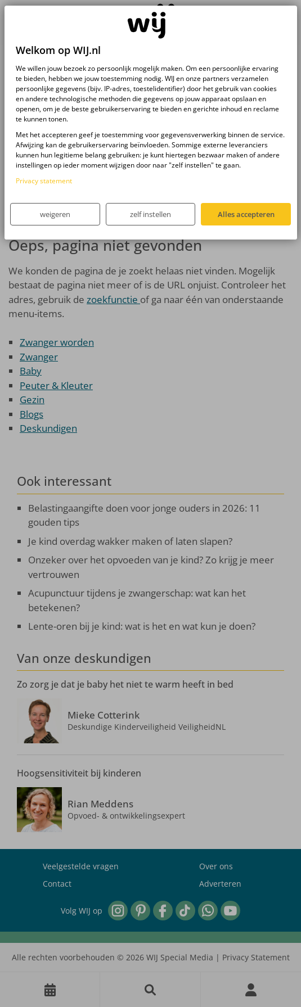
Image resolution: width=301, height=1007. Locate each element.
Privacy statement (44, 181)
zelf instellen (150, 214)
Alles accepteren (246, 214)
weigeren (55, 214)
